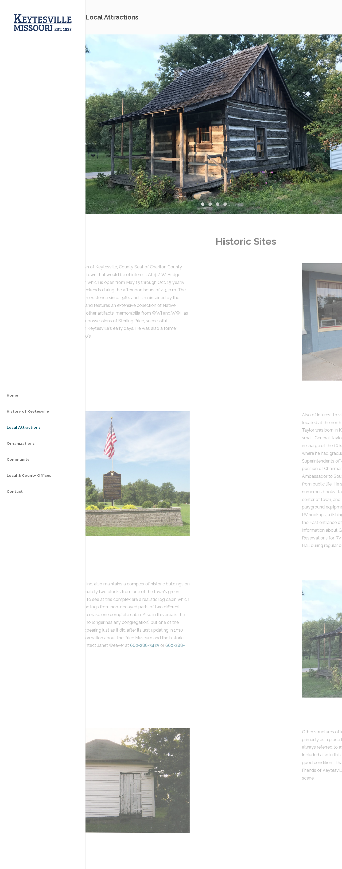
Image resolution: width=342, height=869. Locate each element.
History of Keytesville (28, 411)
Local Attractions (24, 427)
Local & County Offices (29, 475)
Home (12, 395)
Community (18, 459)
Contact (15, 491)
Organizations (21, 443)
